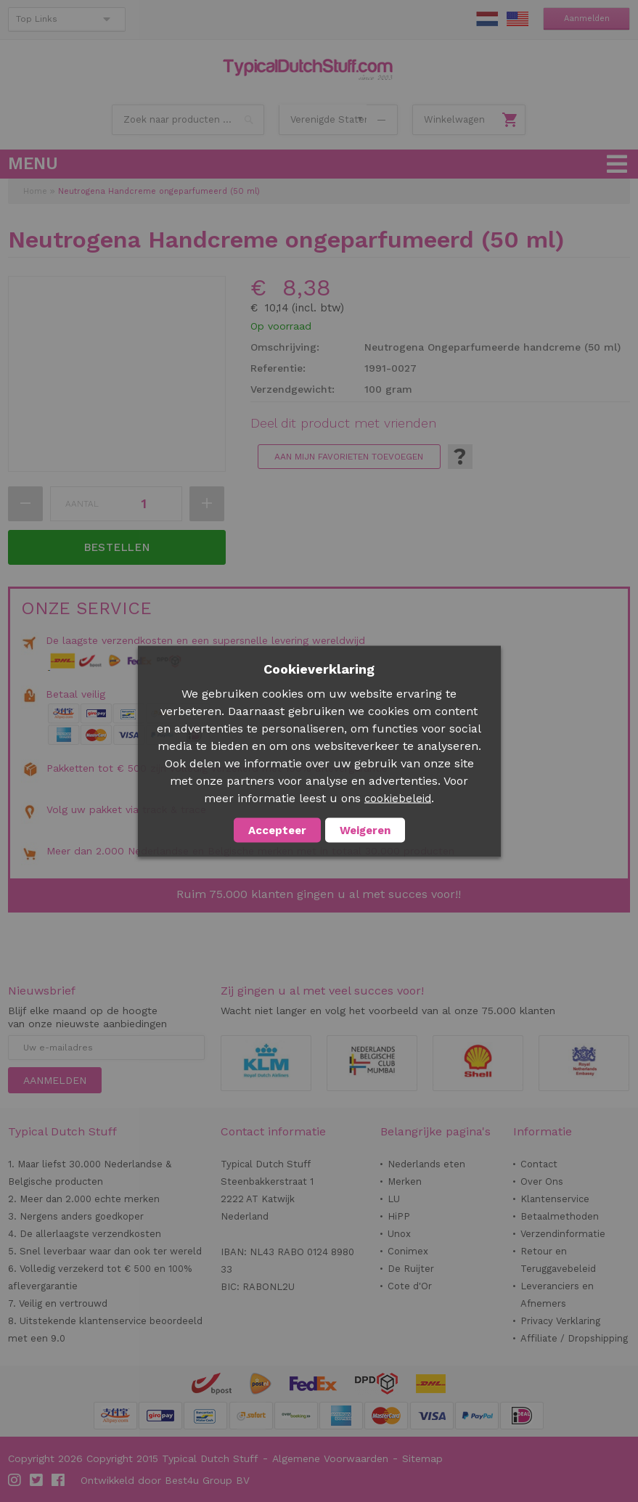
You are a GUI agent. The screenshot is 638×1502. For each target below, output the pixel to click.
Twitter (37, 1480)
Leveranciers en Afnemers (557, 1295)
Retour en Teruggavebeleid (558, 1260)
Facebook (59, 1480)
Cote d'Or (410, 1286)
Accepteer (277, 829)
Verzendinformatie (562, 1233)
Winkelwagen (454, 119)
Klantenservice (554, 1198)
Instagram (15, 1480)
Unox (399, 1233)
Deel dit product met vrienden (343, 423)
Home (35, 191)
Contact (538, 1164)
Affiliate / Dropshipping (574, 1338)
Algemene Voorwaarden (330, 1458)
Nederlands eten (426, 1164)
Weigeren (365, 829)
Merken (405, 1181)
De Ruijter (411, 1268)
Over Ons (541, 1181)
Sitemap (422, 1458)
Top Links (36, 19)
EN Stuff (517, 19)
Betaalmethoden (559, 1216)
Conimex (408, 1251)
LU (394, 1198)
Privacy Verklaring (560, 1320)
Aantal (82, 504)
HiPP (399, 1216)
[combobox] (188, 120)
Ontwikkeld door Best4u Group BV (165, 1480)
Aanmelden (587, 18)
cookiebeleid (397, 797)
